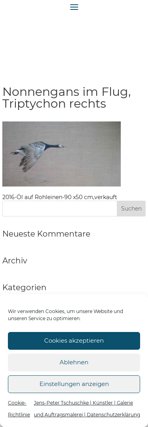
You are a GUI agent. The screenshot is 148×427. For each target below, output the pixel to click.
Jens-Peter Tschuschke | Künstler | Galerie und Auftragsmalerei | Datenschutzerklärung (87, 409)
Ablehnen (74, 362)
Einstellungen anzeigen (74, 384)
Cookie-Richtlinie (19, 409)
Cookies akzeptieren (74, 340)
